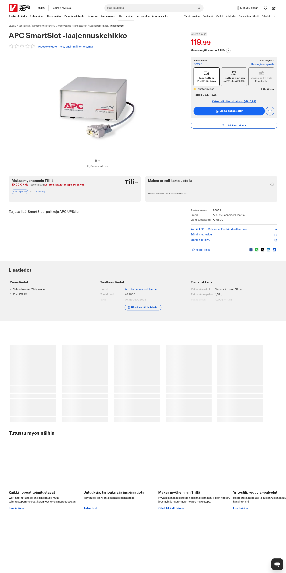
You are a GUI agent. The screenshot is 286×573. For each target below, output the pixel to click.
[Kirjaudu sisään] (246, 8)
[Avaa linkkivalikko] (274, 16)
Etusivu (12, 26)
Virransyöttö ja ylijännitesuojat (71, 26)
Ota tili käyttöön (171, 508)
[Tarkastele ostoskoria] (273, 8)
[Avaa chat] (277, 564)
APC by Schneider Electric (141, 289)
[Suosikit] (265, 8)
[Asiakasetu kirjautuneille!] (270, 111)
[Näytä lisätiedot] (143, 307)
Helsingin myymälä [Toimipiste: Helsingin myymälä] (262, 64)
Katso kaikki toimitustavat (234, 101)
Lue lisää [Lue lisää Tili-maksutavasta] (40, 191)
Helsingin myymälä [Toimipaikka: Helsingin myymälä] (62, 8)
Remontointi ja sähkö (43, 26)
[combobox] (154, 8)
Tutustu (91, 508)
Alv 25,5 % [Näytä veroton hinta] (199, 34)
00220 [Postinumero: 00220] (41, 8)
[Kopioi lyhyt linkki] (219, 249)
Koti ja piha (24, 26)
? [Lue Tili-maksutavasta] (228, 51)
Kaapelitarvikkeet (98, 26)
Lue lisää (16, 508)
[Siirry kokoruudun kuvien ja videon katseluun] (97, 166)
